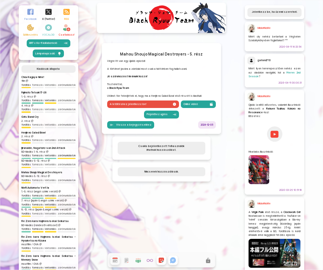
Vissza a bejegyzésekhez (131, 164)
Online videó (198, 143)
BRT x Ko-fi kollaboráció (48, 92)
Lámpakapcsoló (48, 102)
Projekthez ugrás (161, 153)
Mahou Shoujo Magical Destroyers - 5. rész (161, 93)
